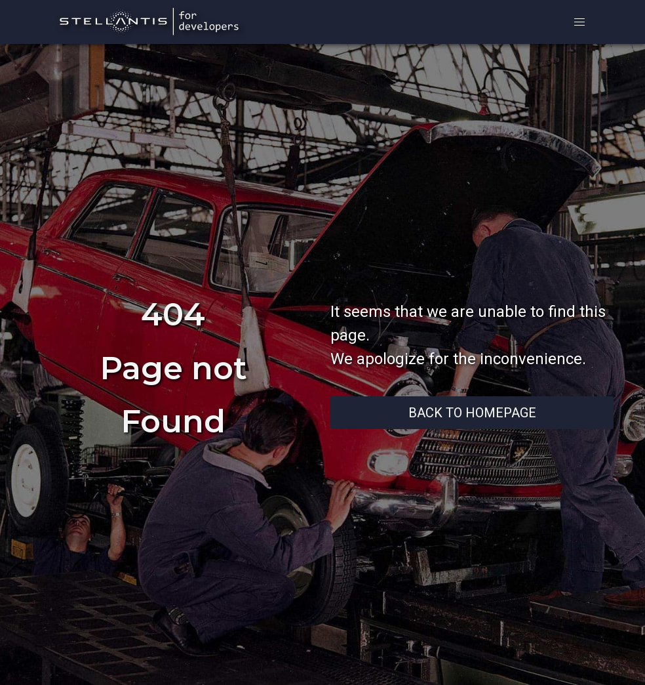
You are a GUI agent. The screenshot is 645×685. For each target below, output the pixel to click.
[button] (579, 22)
